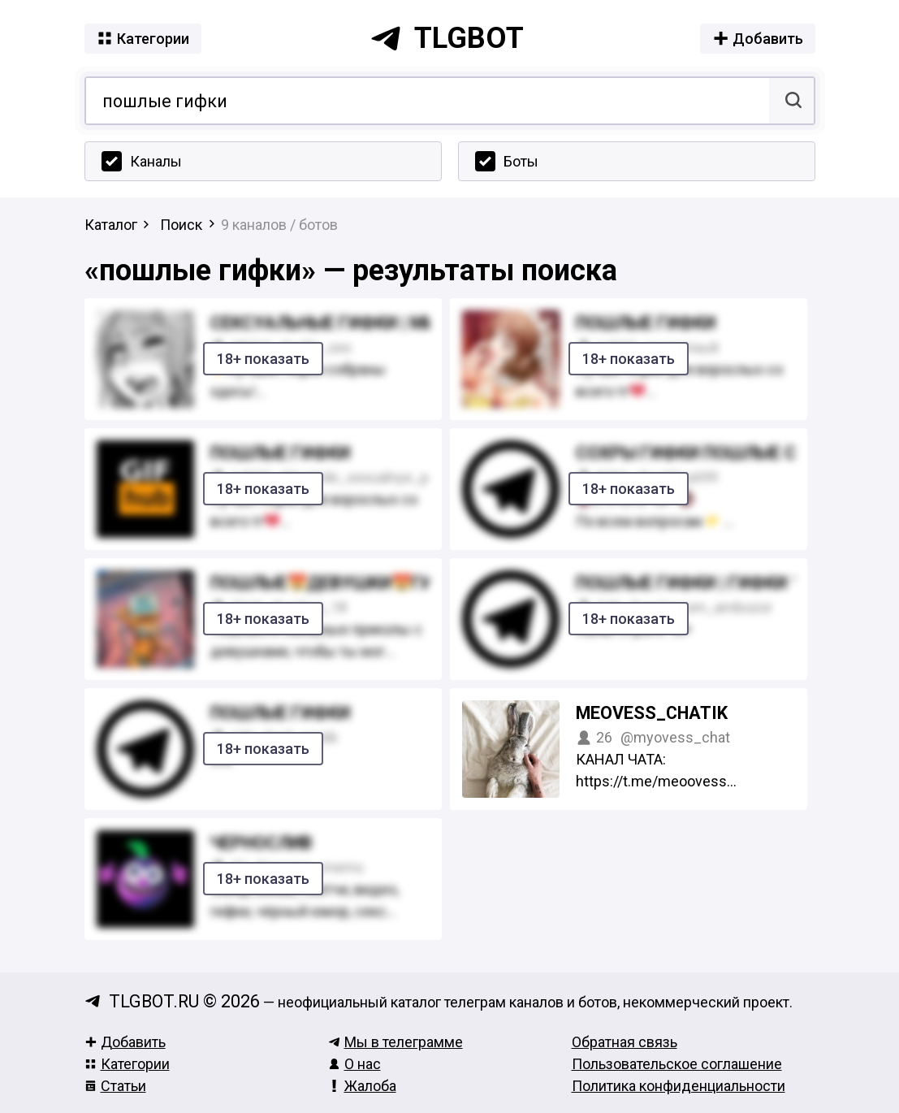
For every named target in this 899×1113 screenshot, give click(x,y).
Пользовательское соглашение (677, 1063)
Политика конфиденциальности (678, 1085)
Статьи (115, 1085)
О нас (354, 1063)
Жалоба (362, 1085)
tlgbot (447, 38)
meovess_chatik (652, 713)
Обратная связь (624, 1041)
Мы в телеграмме (395, 1041)
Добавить (125, 1041)
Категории (127, 1063)
